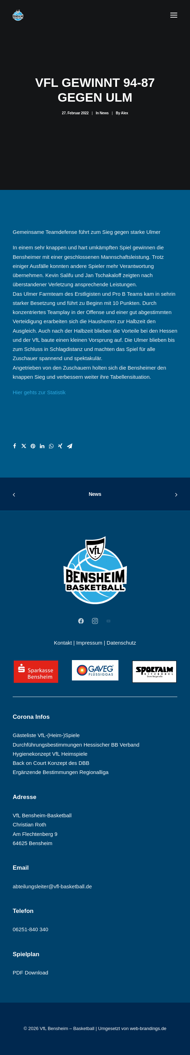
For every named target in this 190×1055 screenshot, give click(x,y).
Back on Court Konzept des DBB (51, 763)
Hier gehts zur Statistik (39, 392)
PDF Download (30, 973)
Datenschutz (121, 643)
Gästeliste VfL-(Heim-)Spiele (46, 735)
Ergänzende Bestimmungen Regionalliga (61, 772)
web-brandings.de (148, 1028)
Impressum (89, 643)
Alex (124, 113)
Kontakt (63, 643)
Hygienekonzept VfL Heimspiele (50, 754)
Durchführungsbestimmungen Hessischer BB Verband (76, 745)
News (104, 113)
